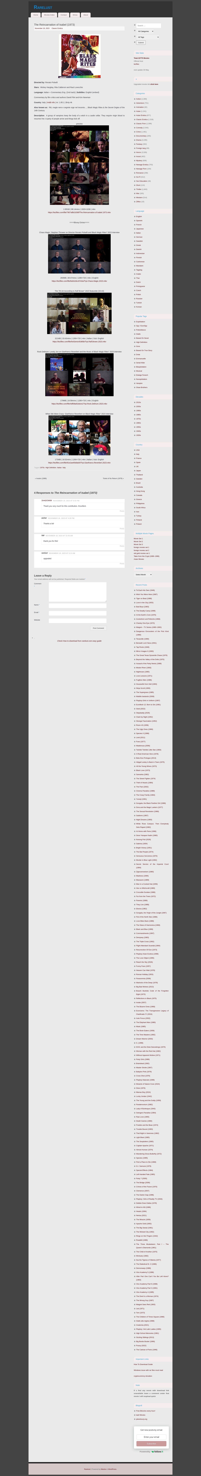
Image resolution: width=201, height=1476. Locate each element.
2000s (138, 406)
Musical (139, 371)
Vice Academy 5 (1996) (145, 1272)
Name (37, 605)
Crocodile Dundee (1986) (145, 892)
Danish (138, 249)
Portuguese (140, 286)
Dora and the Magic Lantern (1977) (149, 807)
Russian (139, 299)
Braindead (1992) (142, 1063)
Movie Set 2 (138, 541)
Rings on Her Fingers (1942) (147, 1236)
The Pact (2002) (142, 787)
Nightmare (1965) (142, 672)
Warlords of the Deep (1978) (147, 983)
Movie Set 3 (138, 544)
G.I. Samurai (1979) (143, 1166)
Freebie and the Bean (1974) (147, 1125)
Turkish (139, 303)
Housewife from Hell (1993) (146, 684)
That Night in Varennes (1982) (147, 1133)
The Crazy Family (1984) (145, 795)
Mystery (139, 161)
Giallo (138, 334)
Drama (138, 140)
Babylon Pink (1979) (144, 1072)
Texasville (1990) (142, 639)
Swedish (139, 241)
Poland (138, 524)
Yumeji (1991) (141, 799)
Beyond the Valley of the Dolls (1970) (150, 659)
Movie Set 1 (138, 539)
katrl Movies (140, 1415)
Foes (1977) (140, 742)
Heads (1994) (141, 1211)
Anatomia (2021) (142, 1325)
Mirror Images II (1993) (145, 651)
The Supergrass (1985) (145, 692)
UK (137, 466)
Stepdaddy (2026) (143, 713)
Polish (138, 294)
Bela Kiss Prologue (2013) (146, 758)
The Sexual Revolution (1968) (147, 811)
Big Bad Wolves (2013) (145, 987)
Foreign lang (141, 148)
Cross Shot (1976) (143, 1076)
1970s (42, 468)
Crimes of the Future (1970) (146, 1187)
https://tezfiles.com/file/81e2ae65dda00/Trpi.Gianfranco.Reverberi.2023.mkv (79, 463)
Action (138, 99)
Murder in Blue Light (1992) (146, 860)
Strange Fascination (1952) (146, 721)
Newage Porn (141, 169)
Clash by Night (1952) (144, 717)
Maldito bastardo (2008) (145, 696)
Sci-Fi (138, 177)
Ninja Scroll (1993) (143, 688)
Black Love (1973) (143, 770)
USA (138, 450)
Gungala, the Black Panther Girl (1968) (151, 803)
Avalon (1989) (41, 478)
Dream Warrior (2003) (144, 1039)
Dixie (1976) (140, 1088)
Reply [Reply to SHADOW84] (122, 511)
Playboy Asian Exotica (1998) (147, 954)
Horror (138, 152)
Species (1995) (142, 1158)
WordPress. (112, 1469)
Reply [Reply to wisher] (122, 528)
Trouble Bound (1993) (144, 1129)
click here (154, 84)
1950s (138, 427)
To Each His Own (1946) (145, 590)
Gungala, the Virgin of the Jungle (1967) (151, 913)
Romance (140, 173)
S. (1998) (139, 1043)
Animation (140, 107)
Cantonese (140, 262)
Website (37, 620)
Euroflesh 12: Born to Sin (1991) (148, 705)
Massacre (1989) (142, 880)
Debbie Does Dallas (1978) (146, 1203)
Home (35, 15)
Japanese (140, 229)
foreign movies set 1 (141, 547)
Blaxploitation (141, 367)
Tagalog (139, 270)
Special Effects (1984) (144, 1170)
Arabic (138, 274)
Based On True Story (144, 350)
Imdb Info (51, 102)
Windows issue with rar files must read (148, 1370)
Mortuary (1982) (142, 1256)
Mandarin (139, 266)
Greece (139, 499)
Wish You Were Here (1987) (147, 594)
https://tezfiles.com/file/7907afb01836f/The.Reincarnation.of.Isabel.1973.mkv (79, 212)
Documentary (141, 136)
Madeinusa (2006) (143, 746)
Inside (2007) (141, 1002)
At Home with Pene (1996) (146, 831)
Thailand (139, 475)
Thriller (138, 189)
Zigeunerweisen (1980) (145, 872)
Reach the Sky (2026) (144, 962)
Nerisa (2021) (141, 1215)
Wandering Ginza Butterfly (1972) (149, 1154)
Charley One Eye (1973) (145, 623)
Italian (59, 468)
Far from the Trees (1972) (146, 896)
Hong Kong (140, 491)
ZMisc (138, 202)
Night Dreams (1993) (144, 820)
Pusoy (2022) (141, 1346)
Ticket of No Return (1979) (113, 478)
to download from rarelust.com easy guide (84, 641)
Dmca (75, 15)
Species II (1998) (142, 733)
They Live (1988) (142, 905)
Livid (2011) (140, 737)
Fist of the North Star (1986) (146, 917)
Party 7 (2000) (141, 1178)
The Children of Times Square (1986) (150, 1317)
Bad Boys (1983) (142, 607)
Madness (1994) (142, 876)
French (138, 225)
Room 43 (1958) (142, 725)
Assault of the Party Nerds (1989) (149, 664)
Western (139, 197)
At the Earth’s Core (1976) (146, 615)
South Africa (140, 508)
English (139, 216)
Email (36, 612)
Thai (137, 278)
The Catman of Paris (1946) (146, 1350)
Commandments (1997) (145, 933)
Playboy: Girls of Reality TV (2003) (149, 1199)
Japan (138, 471)
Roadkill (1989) (142, 1240)
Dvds (138, 355)
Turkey (138, 516)
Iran (137, 512)
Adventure (140, 103)
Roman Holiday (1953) (144, 974)
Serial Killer (140, 363)
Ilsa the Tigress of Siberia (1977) (148, 1260)
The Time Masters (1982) (145, 1035)
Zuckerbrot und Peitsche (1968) (148, 619)
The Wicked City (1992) (145, 1232)
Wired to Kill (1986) (143, 1207)
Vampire (139, 383)
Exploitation (140, 322)
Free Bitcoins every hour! (145, 1411)
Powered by (151, 1452)
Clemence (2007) (142, 1191)
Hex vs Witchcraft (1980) (145, 888)
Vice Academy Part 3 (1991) (147, 1288)
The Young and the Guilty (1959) (148, 1100)
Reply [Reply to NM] (122, 546)
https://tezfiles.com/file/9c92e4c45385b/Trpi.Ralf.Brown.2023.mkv (79, 342)
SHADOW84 (46, 500)
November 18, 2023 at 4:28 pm (61, 518)
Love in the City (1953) (144, 603)
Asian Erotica (141, 115)
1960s (138, 423)
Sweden (139, 479)
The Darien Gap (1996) (145, 1195)
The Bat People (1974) (144, 852)
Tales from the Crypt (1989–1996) (146, 556)
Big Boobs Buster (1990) (145, 1341)
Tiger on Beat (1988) (144, 598)
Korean (139, 307)
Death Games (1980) (144, 1121)
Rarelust (43, 7)
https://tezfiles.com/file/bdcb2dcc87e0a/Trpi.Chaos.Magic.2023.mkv (79, 281)
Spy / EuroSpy (141, 326)
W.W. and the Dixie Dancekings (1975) (151, 1047)
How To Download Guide (143, 1364)
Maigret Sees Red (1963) (145, 1304)
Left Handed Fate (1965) (145, 1174)
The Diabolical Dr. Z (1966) (146, 1264)
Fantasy (139, 144)
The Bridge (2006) (143, 1183)
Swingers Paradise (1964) (146, 1113)
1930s (138, 435)
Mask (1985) (141, 1026)
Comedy (139, 128)
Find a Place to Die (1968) (146, 1162)
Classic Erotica (57, 28)
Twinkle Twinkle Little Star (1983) (148, 750)
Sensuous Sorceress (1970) (146, 856)
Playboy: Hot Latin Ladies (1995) (148, 1329)
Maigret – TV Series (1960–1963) (149, 627)
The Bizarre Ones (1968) (145, 1007)
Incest (138, 156)
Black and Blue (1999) (144, 929)
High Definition (50, 468)
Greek (138, 245)
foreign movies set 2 (141, 550)
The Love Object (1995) (145, 958)
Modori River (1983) (143, 668)
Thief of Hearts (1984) (144, 783)
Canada (139, 495)
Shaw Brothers (141, 387)
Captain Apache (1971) (145, 1146)
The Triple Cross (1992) (145, 942)
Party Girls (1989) (143, 1059)
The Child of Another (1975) (146, 1252)
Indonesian (140, 253)
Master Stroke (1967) (144, 1068)
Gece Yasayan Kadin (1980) (147, 835)
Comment (37, 585)
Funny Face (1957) (143, 966)
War (137, 193)
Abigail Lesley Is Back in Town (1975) (150, 762)
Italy (64, 468)
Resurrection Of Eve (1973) (146, 950)
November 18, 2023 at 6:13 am (62, 553)
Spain (138, 462)
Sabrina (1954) (142, 844)
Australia (139, 487)
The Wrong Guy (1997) (145, 1300)
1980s (138, 415)
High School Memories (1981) (147, 1333)
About (85, 15)
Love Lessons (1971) (144, 676)
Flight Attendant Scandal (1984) (148, 946)
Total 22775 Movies (141, 58)
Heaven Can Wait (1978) (145, 970)
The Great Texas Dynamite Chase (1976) (151, 655)
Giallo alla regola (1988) (145, 1321)
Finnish (139, 258)
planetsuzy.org (141, 1419)
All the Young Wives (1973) (146, 766)
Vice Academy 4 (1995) (145, 1292)
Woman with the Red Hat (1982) (148, 1051)
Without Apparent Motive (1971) (148, 1055)
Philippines (140, 503)
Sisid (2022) (140, 709)
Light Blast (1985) (143, 1137)
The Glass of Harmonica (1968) (148, 925)
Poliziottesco (141, 330)
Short (138, 185)
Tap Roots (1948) (142, 647)
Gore (138, 346)
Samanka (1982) (142, 774)
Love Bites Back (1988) (145, 921)
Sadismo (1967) (142, 816)
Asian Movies (139, 559)
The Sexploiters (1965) (145, 1141)
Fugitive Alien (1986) (144, 680)
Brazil (138, 483)
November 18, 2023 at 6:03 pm (66, 501)
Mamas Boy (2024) (143, 1092)
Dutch (138, 282)
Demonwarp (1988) (143, 1268)
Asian (138, 111)
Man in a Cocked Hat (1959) (147, 884)
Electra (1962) (141, 909)
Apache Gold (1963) (143, 1224)
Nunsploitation (141, 379)
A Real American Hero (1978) (147, 754)
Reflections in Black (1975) (146, 998)
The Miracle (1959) (143, 1220)
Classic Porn (141, 124)
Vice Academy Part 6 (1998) (147, 1284)
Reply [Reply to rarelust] (122, 563)
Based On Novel (142, 338)
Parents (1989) (142, 900)
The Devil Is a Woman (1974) (147, 1296)
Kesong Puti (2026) (143, 839)
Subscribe (151, 1443)
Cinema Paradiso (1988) (145, 791)
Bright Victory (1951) (144, 848)
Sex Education (141, 181)
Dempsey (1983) (142, 937)
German (139, 237)
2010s (138, 402)
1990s (138, 411)
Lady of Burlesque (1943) (145, 1109)
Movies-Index (49, 15)
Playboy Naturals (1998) (145, 1080)
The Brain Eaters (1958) (145, 1031)
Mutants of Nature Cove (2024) (148, 1084)
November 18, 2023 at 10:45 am (59, 536)
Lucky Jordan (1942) (144, 1096)
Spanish (139, 221)
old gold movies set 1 (142, 553)
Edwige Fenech (142, 375)
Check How (62, 641)
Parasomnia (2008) (143, 978)
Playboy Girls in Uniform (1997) (148, 700)
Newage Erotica (142, 165)
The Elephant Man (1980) (146, 1022)
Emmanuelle (141, 359)
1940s (138, 431)
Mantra (103, 1469)
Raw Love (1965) (142, 1117)
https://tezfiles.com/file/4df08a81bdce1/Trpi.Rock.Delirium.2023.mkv (79, 404)
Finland (139, 520)
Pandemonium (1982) (144, 1105)
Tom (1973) (140, 1313)
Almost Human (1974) (144, 1150)
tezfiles (136, 64)
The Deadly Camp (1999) (145, 611)
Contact (64, 15)
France (138, 458)
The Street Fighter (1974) (145, 779)
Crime (138, 132)
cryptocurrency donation (143, 1376)
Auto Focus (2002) (143, 1018)
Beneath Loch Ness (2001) (146, 643)
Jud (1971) (140, 1309)
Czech (138, 290)
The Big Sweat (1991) (144, 1228)
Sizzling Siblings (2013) (145, 1337)
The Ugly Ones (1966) (144, 729)
